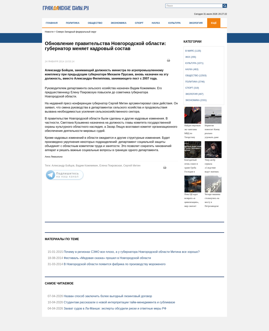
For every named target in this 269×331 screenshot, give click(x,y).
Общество (95, 23)
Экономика (118, 23)
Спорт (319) (192, 88)
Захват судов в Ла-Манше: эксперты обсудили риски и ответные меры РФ (114, 308)
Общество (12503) (196, 75)
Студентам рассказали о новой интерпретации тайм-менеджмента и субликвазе (119, 302)
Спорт (139, 23)
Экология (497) (194, 94)
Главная (52, 23)
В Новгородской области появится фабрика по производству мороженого (114, 264)
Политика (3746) (195, 81)
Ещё (214, 23)
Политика (72, 23)
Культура (174, 23)
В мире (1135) (193, 51)
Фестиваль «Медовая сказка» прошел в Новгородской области (107, 258)
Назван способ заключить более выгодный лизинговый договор (107, 296)
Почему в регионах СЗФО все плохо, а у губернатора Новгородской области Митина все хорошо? (131, 251)
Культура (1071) (194, 63)
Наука (156, 23)
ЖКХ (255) (190, 57)
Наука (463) (191, 69)
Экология (195, 23)
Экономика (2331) (196, 100)
